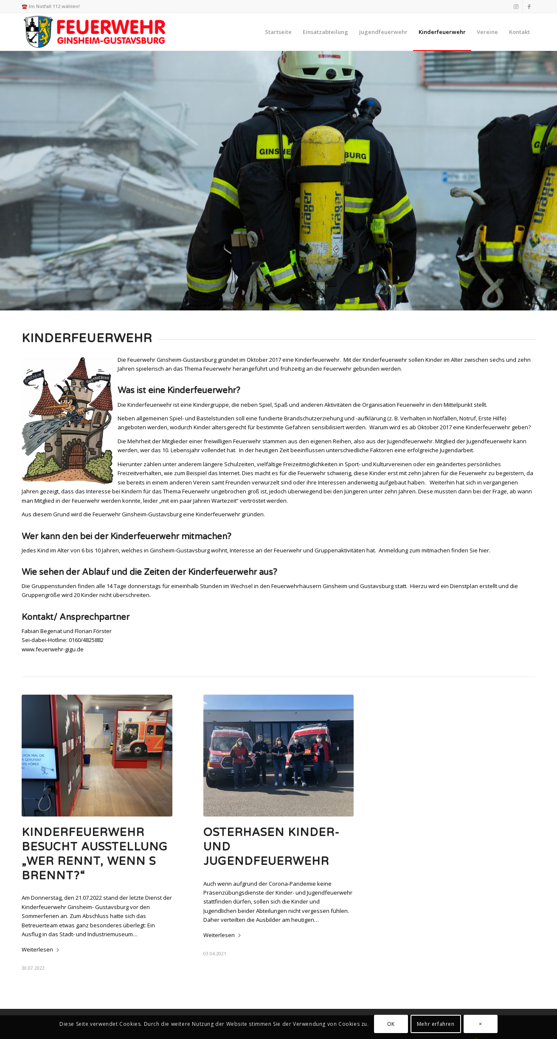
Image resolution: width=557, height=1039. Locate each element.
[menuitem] (278, 32)
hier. (484, 550)
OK (391, 1024)
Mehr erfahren (436, 1024)
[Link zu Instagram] (516, 6)
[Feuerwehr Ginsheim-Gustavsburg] (96, 32)
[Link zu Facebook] (529, 6)
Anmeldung (393, 550)
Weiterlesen (41, 949)
